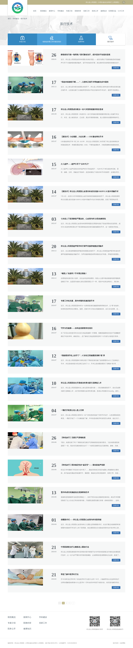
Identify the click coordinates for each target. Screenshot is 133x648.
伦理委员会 (112, 11)
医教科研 (78, 11)
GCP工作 (121, 11)
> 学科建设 (15, 18)
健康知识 (104, 11)
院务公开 (95, 11)
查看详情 (116, 67)
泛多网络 (122, 643)
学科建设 (60, 11)
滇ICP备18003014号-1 (51, 643)
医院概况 (43, 11)
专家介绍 (69, 11)
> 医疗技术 (23, 18)
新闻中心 (52, 11)
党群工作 (86, 11)
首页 (34, 11)
